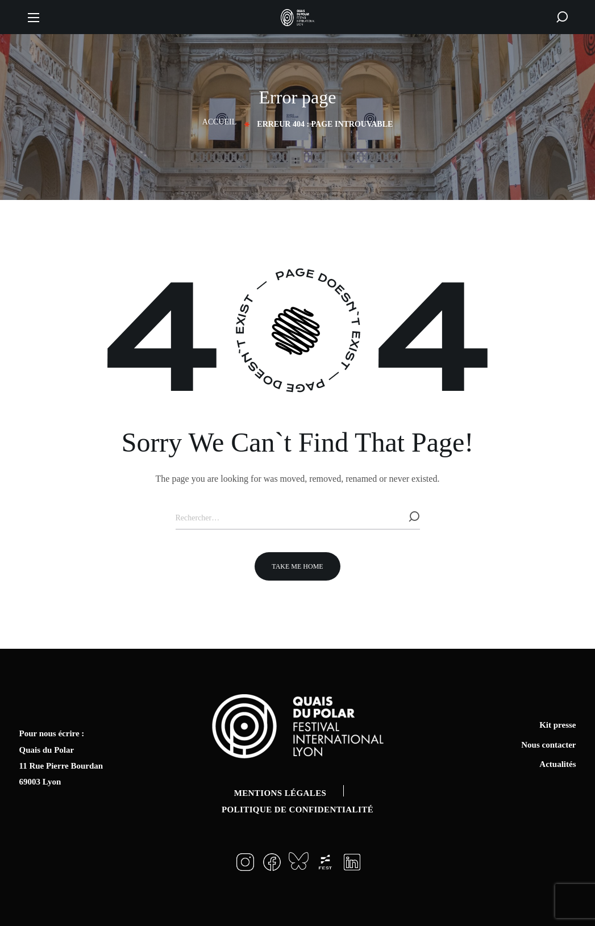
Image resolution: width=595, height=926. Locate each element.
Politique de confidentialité (297, 809)
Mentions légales (280, 793)
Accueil (219, 122)
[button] (562, 17)
